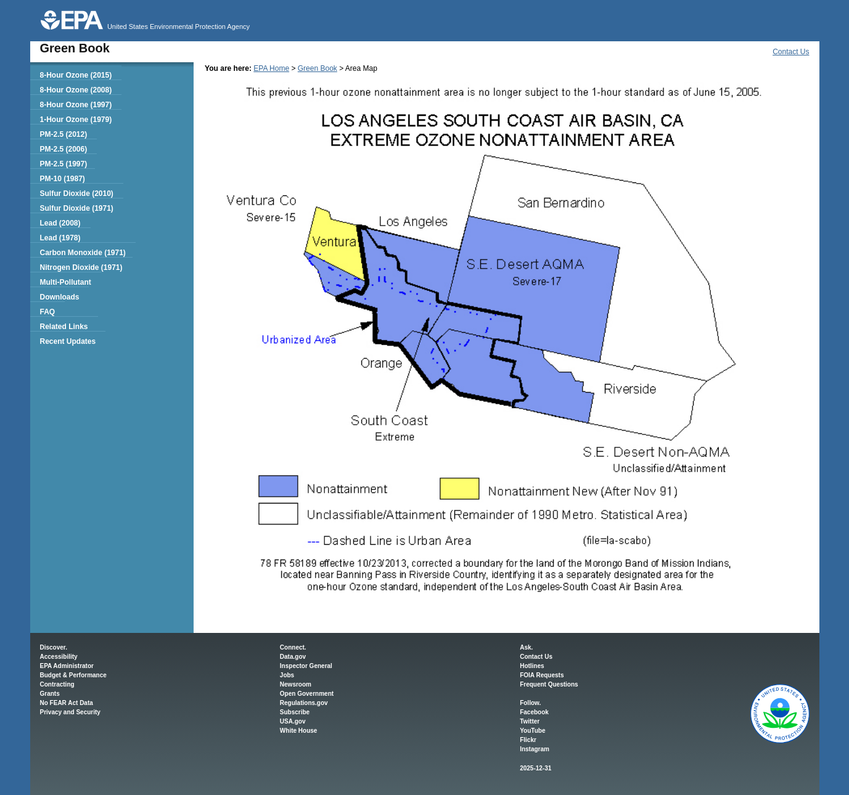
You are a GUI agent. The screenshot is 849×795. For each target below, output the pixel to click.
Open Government (307, 693)
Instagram (534, 749)
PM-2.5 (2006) (63, 149)
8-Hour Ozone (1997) (75, 104)
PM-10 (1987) (61, 178)
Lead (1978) (59, 238)
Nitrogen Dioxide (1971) (80, 267)
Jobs (287, 675)
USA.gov (293, 721)
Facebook (534, 712)
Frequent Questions (549, 684)
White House (299, 730)
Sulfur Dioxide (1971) (76, 208)
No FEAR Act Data (66, 702)
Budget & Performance (73, 675)
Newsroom (295, 684)
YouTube (532, 730)
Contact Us (791, 51)
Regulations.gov (304, 702)
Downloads (59, 297)
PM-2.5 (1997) (63, 164)
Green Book (317, 68)
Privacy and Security (70, 712)
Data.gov (293, 656)
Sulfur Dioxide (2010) (76, 193)
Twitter (529, 721)
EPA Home (271, 68)
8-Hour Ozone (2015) (75, 75)
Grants (50, 693)
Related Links (63, 326)
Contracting (57, 684)
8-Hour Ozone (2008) (75, 90)
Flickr (528, 739)
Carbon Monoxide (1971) (82, 252)
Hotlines (532, 665)
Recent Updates (67, 341)
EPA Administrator (67, 665)
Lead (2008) (59, 223)
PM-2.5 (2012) (63, 134)
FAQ (47, 312)
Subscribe (295, 712)
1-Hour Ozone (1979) (75, 119)
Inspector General (306, 665)
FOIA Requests (542, 675)
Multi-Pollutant (65, 282)
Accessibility (59, 656)
